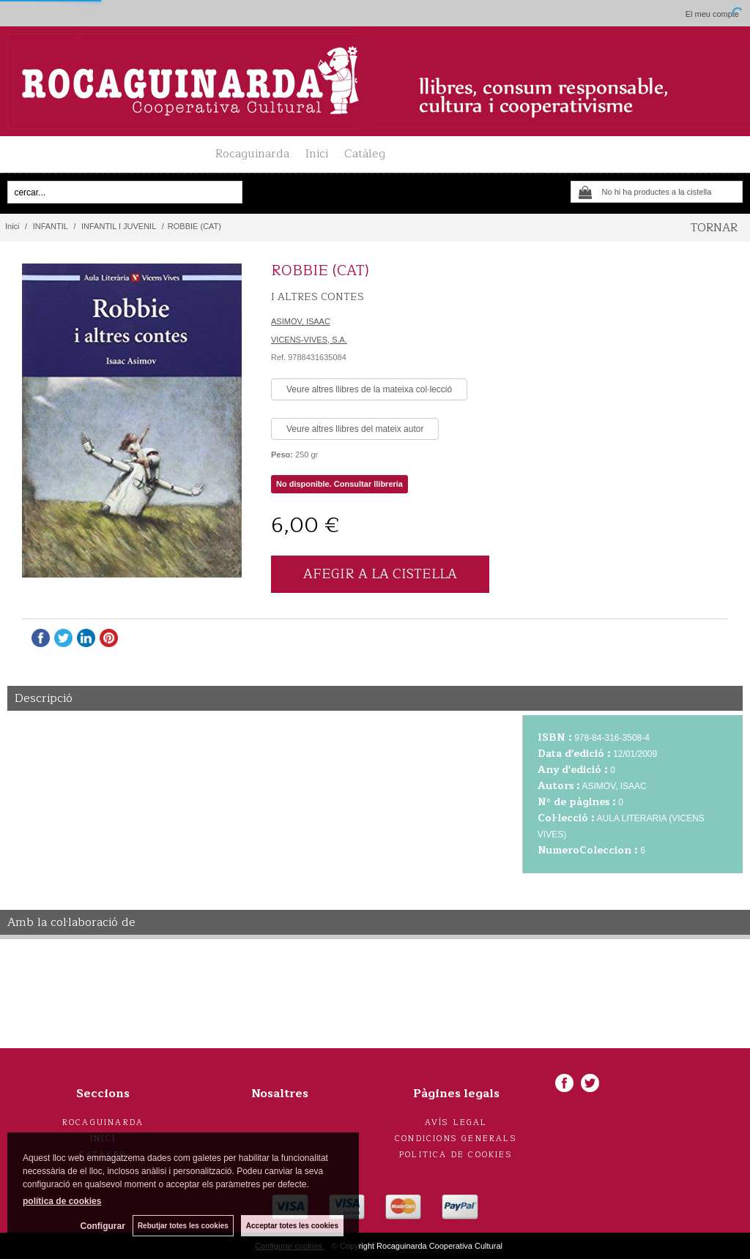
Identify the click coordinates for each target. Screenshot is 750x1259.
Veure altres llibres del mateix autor (354, 429)
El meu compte (712, 14)
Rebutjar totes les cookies (183, 1226)
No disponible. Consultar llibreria (339, 483)
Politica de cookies (456, 1155)
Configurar (103, 1226)
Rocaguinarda (252, 153)
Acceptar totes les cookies (292, 1226)
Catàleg (364, 153)
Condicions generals (456, 1139)
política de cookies (62, 1201)
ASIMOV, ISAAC (300, 321)
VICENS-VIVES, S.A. (309, 339)
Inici (316, 153)
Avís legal (456, 1122)
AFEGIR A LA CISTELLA (380, 574)
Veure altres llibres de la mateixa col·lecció (369, 389)
